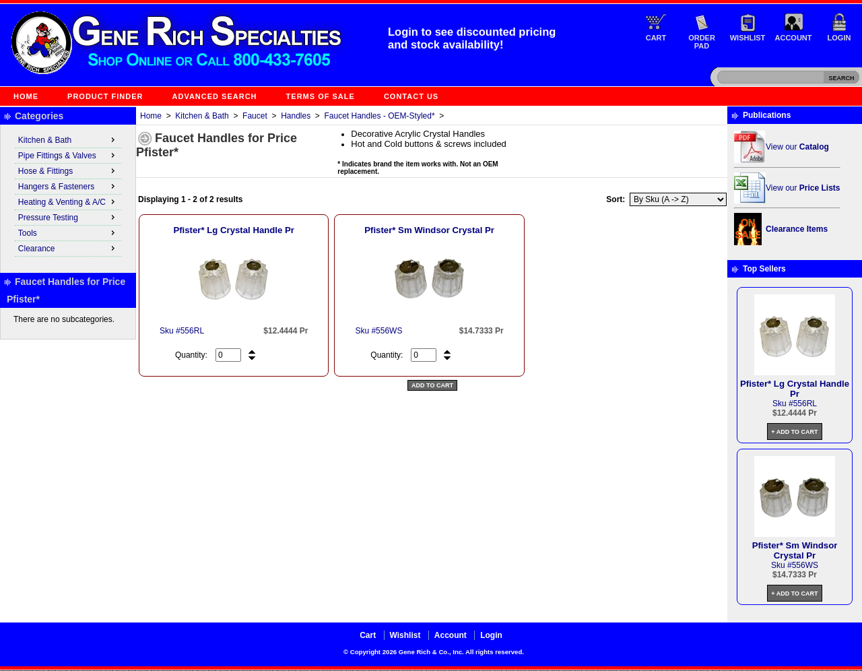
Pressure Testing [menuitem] (68, 217)
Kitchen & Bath (201, 116)
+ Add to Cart (794, 431)
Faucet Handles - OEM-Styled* (380, 116)
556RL (192, 331)
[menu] (68, 194)
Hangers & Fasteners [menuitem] (68, 186)
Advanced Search (214, 96)
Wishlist (748, 38)
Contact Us (411, 96)
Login (839, 38)
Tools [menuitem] (68, 232)
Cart (656, 38)
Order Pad (701, 42)
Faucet (254, 116)
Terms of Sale (320, 96)
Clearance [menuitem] (68, 248)
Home (25, 96)
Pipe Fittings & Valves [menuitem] (68, 155)
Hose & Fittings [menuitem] (68, 170)
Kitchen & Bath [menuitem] (68, 139)
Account (793, 38)
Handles (295, 116)
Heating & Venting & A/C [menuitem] (68, 201)
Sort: (615, 199)
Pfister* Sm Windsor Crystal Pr (429, 230)
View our (797, 147)
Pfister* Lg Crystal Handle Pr (233, 230)
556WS (389, 331)
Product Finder (105, 96)
